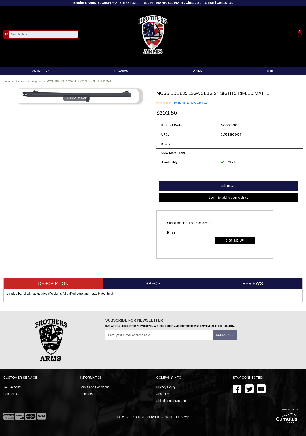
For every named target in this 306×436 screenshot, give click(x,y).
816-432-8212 (129, 2)
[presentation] (138, 350)
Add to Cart (228, 186)
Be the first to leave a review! (191, 102)
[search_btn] (6, 34)
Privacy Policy (166, 387)
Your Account (12, 387)
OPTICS (198, 70)
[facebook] (237, 388)
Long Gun (37, 81)
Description (53, 283)
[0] (300, 34)
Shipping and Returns (171, 400)
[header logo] (153, 34)
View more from (173, 153)
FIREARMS (121, 70)
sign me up (235, 240)
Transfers (86, 394)
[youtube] (249, 388)
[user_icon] (291, 34)
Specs (152, 283)
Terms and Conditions (95, 387)
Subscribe (225, 335)
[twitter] (261, 388)
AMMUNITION (40, 70)
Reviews (252, 283)
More (270, 70)
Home (6, 81)
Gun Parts (20, 81)
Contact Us (225, 2)
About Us (162, 394)
